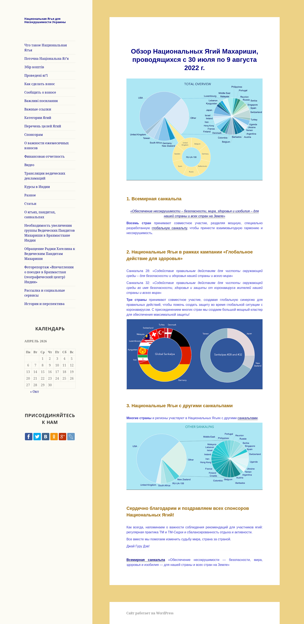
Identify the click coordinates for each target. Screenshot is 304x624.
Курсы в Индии (37, 186)
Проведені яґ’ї (36, 75)
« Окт (34, 391)
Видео (29, 165)
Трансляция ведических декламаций (44, 176)
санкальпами (248, 418)
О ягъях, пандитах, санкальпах (39, 214)
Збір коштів (34, 67)
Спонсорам (33, 134)
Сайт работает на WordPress (149, 613)
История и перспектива (44, 303)
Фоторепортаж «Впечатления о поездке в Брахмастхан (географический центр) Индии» (49, 274)
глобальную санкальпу (169, 228)
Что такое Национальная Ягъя (45, 47)
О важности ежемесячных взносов (46, 145)
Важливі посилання (41, 101)
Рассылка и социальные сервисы (44, 293)
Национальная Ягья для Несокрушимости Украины (45, 20)
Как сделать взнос (39, 84)
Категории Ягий (37, 117)
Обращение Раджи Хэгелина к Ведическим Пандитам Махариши (49, 253)
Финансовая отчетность (44, 156)
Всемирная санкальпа (145, 560)
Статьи (30, 203)
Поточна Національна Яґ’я (46, 58)
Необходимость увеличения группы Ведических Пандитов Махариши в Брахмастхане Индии (49, 233)
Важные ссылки (37, 109)
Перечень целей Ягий (42, 126)
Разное (30, 195)
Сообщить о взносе (40, 92)
